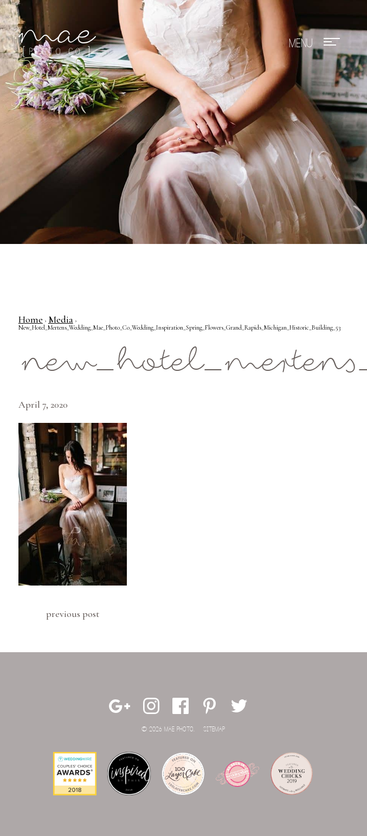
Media (60, 319)
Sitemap (214, 729)
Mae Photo (59, 43)
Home (30, 319)
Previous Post (72, 614)
